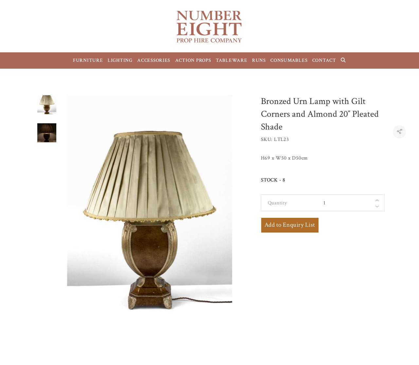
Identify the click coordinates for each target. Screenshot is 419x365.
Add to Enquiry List (289, 225)
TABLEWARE (231, 60)
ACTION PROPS (193, 60)
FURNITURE (88, 60)
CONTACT (324, 60)
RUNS (259, 60)
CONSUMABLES (288, 60)
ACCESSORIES (153, 60)
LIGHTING (120, 60)
